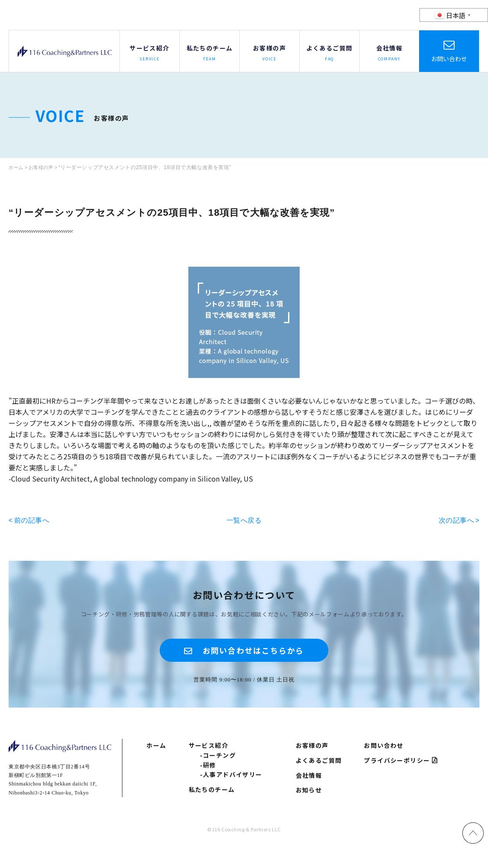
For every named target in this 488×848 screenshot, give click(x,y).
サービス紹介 (208, 750)
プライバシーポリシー (397, 764)
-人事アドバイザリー (231, 778)
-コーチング (218, 759)
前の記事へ (31, 520)
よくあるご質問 (319, 764)
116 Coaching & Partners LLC (65, 51)
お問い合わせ (449, 58)
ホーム (156, 750)
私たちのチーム (212, 793)
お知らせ (309, 794)
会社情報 (309, 779)
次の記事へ (456, 520)
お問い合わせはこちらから (253, 652)
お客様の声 (312, 750)
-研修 (208, 769)
